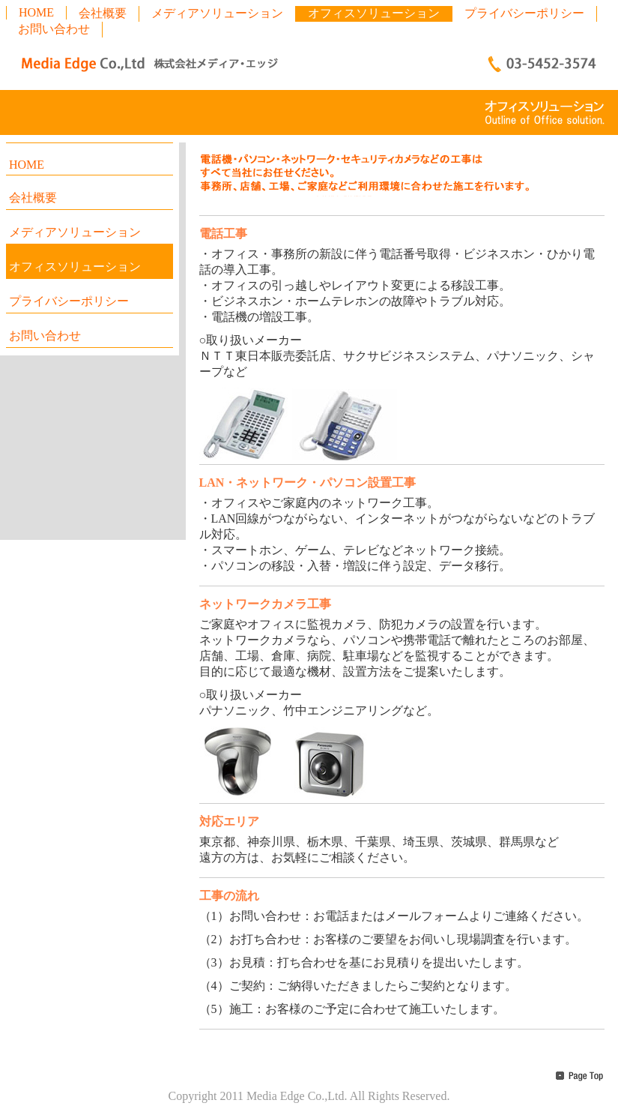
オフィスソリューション (374, 13)
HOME (36, 12)
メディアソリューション (217, 13)
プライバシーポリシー (524, 13)
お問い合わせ (54, 28)
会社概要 (103, 13)
